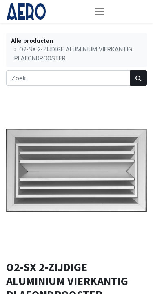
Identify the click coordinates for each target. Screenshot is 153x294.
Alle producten (32, 41)
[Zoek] (138, 78)
